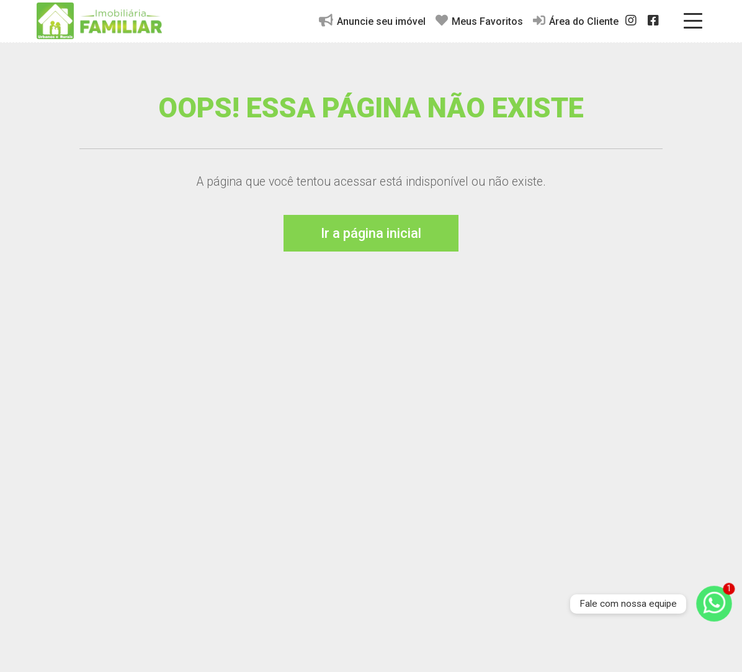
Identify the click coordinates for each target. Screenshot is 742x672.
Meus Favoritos (479, 20)
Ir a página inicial (371, 233)
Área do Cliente (576, 20)
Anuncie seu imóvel (372, 20)
